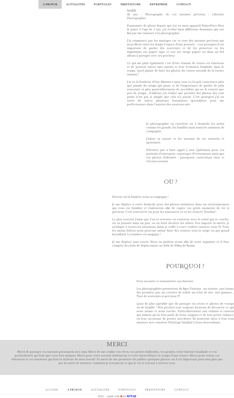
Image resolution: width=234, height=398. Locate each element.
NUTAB (131, 396)
